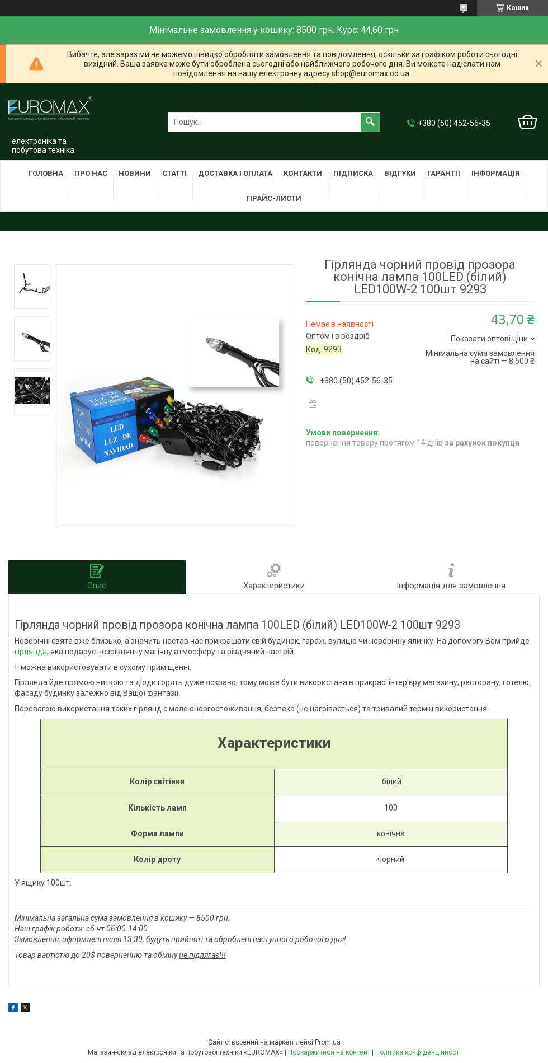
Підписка (353, 173)
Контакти (303, 173)
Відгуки (400, 173)
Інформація (495, 173)
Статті (174, 173)
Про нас (90, 173)
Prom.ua (328, 1042)
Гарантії (443, 173)
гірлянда (31, 651)
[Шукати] (370, 122)
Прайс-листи (274, 198)
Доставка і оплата (235, 173)
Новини (135, 173)
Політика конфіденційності (418, 1052)
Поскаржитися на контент (329, 1052)
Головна (46, 173)
